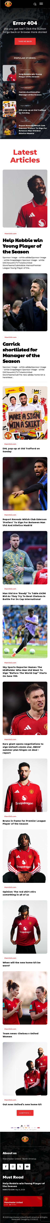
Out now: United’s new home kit (22, 1104)
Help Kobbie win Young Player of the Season (30, 75)
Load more (25, 1113)
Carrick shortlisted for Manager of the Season (30, 93)
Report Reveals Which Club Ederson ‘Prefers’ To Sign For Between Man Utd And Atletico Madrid (33, 129)
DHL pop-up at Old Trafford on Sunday (32, 111)
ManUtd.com (26, 70)
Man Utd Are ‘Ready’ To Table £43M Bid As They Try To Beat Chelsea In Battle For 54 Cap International (24, 596)
